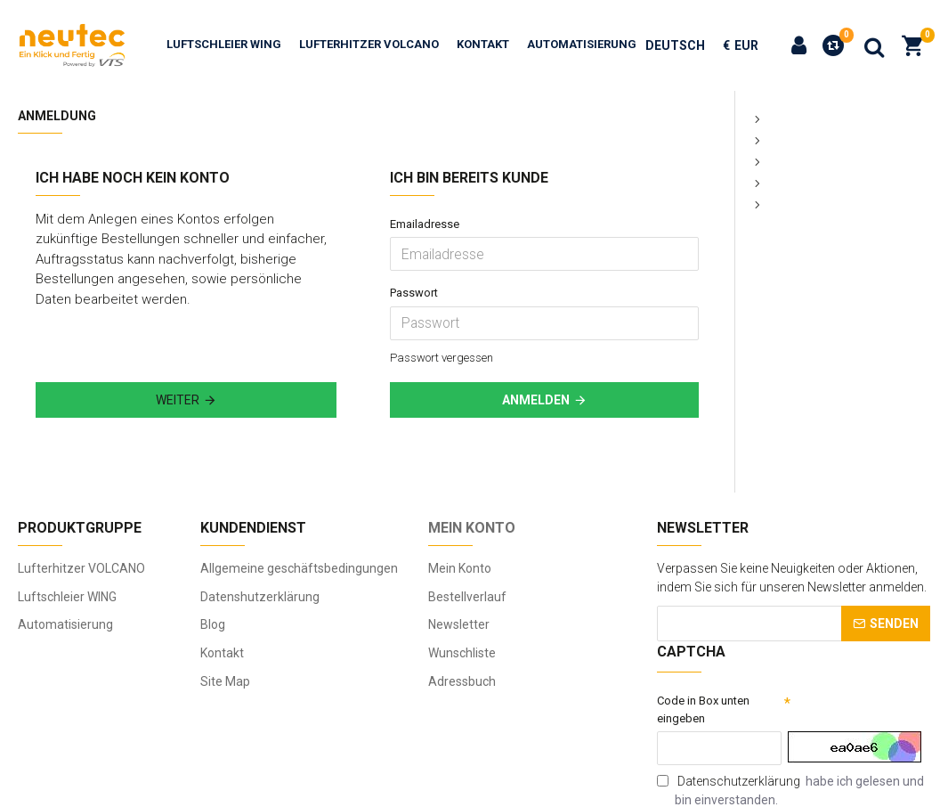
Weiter (177, 345)
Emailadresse (428, 224)
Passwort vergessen (448, 302)
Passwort (416, 265)
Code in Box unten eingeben (707, 707)
